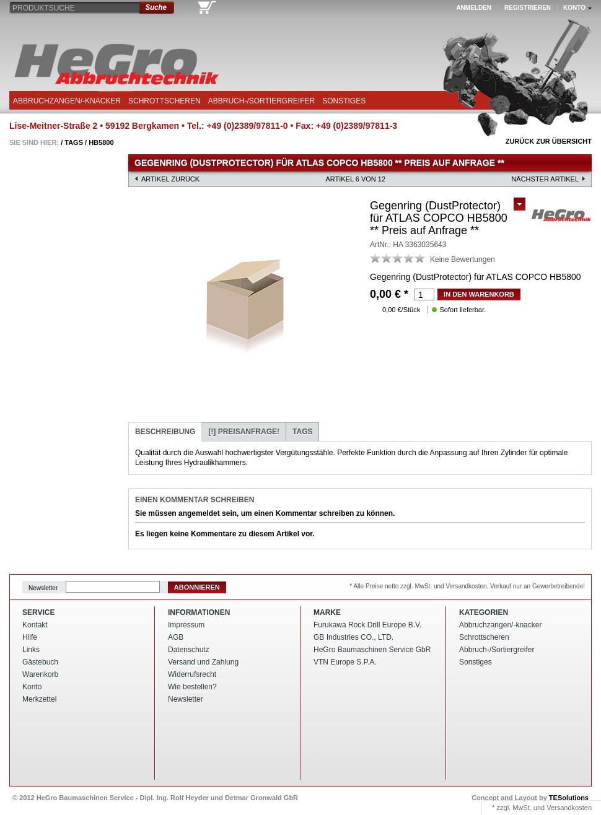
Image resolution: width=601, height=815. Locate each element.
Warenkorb (40, 674)
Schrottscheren (164, 101)
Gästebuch (40, 662)
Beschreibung (165, 431)
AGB (175, 637)
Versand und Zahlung (203, 662)
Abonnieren (197, 587)
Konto (32, 686)
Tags (73, 142)
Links (31, 649)
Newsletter (43, 587)
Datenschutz (188, 649)
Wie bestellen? (192, 686)
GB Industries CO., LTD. (353, 637)
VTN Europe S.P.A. (345, 662)
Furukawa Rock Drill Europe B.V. (367, 625)
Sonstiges (344, 101)
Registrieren (527, 7)
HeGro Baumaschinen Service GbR (372, 649)
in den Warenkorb (479, 294)
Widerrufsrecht (192, 674)
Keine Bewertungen (462, 259)
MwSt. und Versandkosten (552, 807)
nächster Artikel (545, 179)
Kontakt (35, 625)
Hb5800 (101, 142)
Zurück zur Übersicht (549, 141)
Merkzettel (39, 699)
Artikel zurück (170, 179)
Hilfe (29, 637)
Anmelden (473, 7)
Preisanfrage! (243, 431)
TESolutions (569, 797)
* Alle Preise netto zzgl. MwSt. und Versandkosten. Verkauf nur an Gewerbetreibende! (467, 586)
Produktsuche (43, 8)
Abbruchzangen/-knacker (67, 101)
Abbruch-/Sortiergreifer (261, 101)
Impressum (186, 625)
